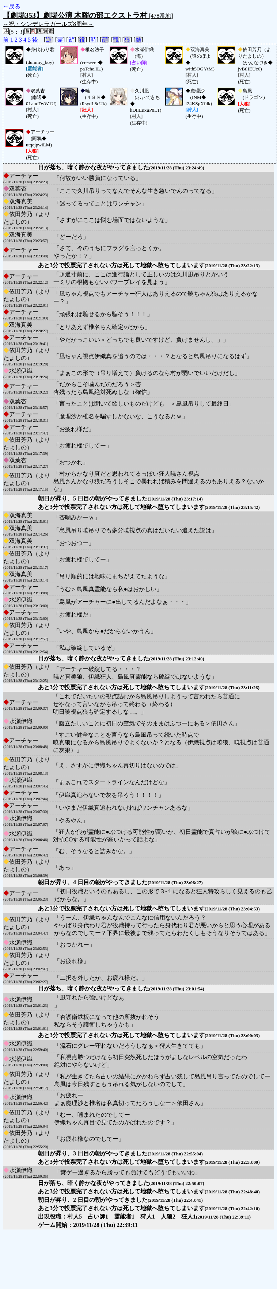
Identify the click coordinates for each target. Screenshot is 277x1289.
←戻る (11, 6)
